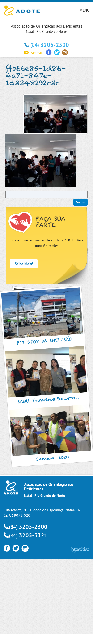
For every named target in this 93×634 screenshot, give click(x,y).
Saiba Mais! (24, 263)
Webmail (33, 53)
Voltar (80, 202)
